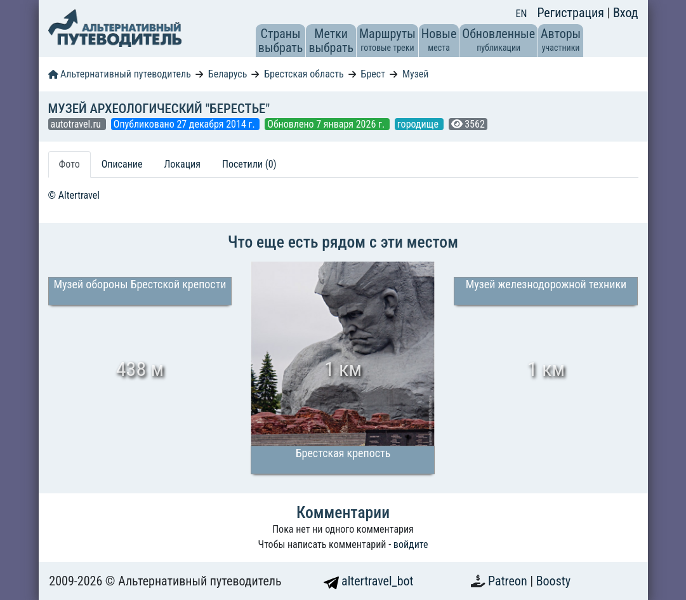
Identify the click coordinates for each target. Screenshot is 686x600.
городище (419, 124)
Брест (373, 74)
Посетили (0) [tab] (249, 164)
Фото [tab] (69, 164)
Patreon (509, 581)
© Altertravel (74, 195)
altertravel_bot (369, 581)
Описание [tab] (122, 164)
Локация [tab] (182, 164)
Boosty (553, 581)
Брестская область (303, 74)
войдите (410, 544)
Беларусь (227, 74)
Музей (415, 74)
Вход (625, 12)
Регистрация (572, 12)
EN (521, 14)
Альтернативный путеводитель (119, 74)
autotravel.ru (77, 124)
